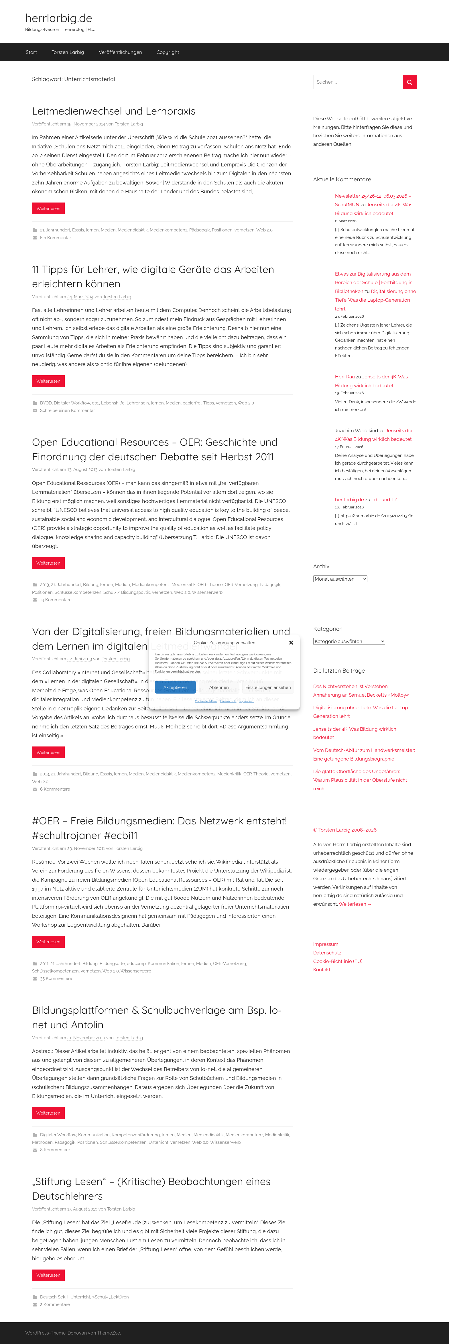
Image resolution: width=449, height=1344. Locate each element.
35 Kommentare (56, 978)
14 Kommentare (56, 599)
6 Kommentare (55, 789)
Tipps (208, 403)
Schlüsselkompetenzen (78, 592)
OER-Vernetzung (241, 584)
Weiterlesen (48, 208)
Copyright (168, 52)
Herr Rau (345, 377)
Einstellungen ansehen (268, 687)
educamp (136, 963)
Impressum (246, 701)
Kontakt (321, 969)
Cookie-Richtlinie (206, 701)
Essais (78, 230)
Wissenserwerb (207, 592)
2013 (44, 584)
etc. (95, 403)
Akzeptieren (175, 687)
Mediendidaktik (133, 230)
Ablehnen (219, 687)
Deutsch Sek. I (54, 1297)
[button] (291, 643)
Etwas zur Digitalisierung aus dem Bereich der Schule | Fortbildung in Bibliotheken (374, 282)
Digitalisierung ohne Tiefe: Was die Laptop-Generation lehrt (375, 300)
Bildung (90, 584)
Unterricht (158, 1142)
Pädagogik (199, 230)
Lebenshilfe (113, 403)
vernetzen (245, 230)
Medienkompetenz (168, 230)
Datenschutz (228, 701)
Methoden (42, 1142)
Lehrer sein (138, 403)
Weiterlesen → (355, 904)
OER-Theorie (210, 584)
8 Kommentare (55, 1149)
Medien (108, 230)
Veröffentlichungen (120, 52)
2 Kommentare (55, 1304)
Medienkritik (184, 584)
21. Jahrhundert (55, 230)
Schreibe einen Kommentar (67, 410)
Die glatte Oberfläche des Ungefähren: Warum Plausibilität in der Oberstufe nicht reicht (360, 780)
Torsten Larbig (68, 52)
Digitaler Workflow (72, 403)
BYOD (46, 403)
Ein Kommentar (55, 237)
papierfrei (192, 403)
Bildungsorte (112, 963)
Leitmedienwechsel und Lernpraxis (114, 110)
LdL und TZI (385, 499)
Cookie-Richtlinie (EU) (338, 961)
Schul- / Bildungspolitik (126, 592)
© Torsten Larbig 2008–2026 (345, 830)
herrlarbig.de (58, 18)
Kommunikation (163, 963)
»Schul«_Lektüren (110, 1297)
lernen (92, 230)
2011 (44, 963)
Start (31, 52)
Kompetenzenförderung (136, 1134)
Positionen (222, 230)
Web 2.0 (264, 230)
